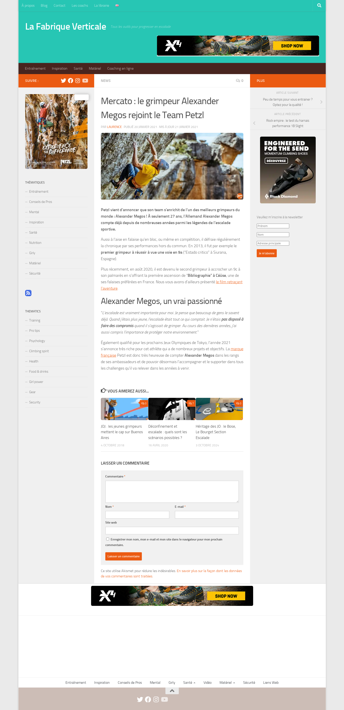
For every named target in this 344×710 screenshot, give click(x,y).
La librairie (101, 5)
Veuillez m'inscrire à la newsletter (280, 217)
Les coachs (80, 5)
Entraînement (35, 68)
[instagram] (77, 80)
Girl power (36, 382)
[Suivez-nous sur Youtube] (85, 80)
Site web (111, 522)
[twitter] (63, 80)
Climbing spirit (39, 351)
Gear (32, 392)
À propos (28, 5)
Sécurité (35, 273)
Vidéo (208, 682)
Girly (32, 253)
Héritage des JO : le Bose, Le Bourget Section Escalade (216, 432)
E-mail (180, 507)
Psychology (37, 341)
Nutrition (35, 243)
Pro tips (34, 331)
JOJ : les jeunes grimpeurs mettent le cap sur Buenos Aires (122, 432)
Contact (59, 5)
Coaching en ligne (120, 68)
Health (33, 361)
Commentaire (115, 476)
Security (34, 402)
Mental (34, 212)
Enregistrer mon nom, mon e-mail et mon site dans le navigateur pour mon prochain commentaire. (163, 542)
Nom (109, 507)
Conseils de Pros (40, 202)
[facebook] (70, 80)
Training (34, 320)
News (106, 81)
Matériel (95, 68)
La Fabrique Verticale (65, 26)
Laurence (114, 127)
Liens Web (271, 682)
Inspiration (59, 68)
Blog (44, 5)
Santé (78, 68)
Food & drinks (38, 372)
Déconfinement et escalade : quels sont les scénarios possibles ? (167, 432)
